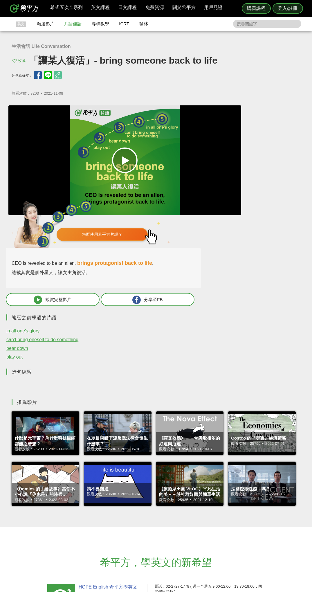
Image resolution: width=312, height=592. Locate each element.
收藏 (22, 60)
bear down (204, 242)
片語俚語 (73, 23)
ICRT (124, 23)
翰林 (143, 23)
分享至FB (268, 194)
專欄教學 (100, 23)
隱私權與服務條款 (226, 516)
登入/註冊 (287, 8)
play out (202, 251)
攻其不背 (163, 516)
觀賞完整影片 (217, 194)
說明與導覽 (220, 521)
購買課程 (256, 8)
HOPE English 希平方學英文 (106, 481)
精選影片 (45, 23)
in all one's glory (210, 225)
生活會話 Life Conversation (41, 46)
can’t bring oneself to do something (230, 234)
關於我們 (190, 526)
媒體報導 (190, 532)
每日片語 (163, 526)
